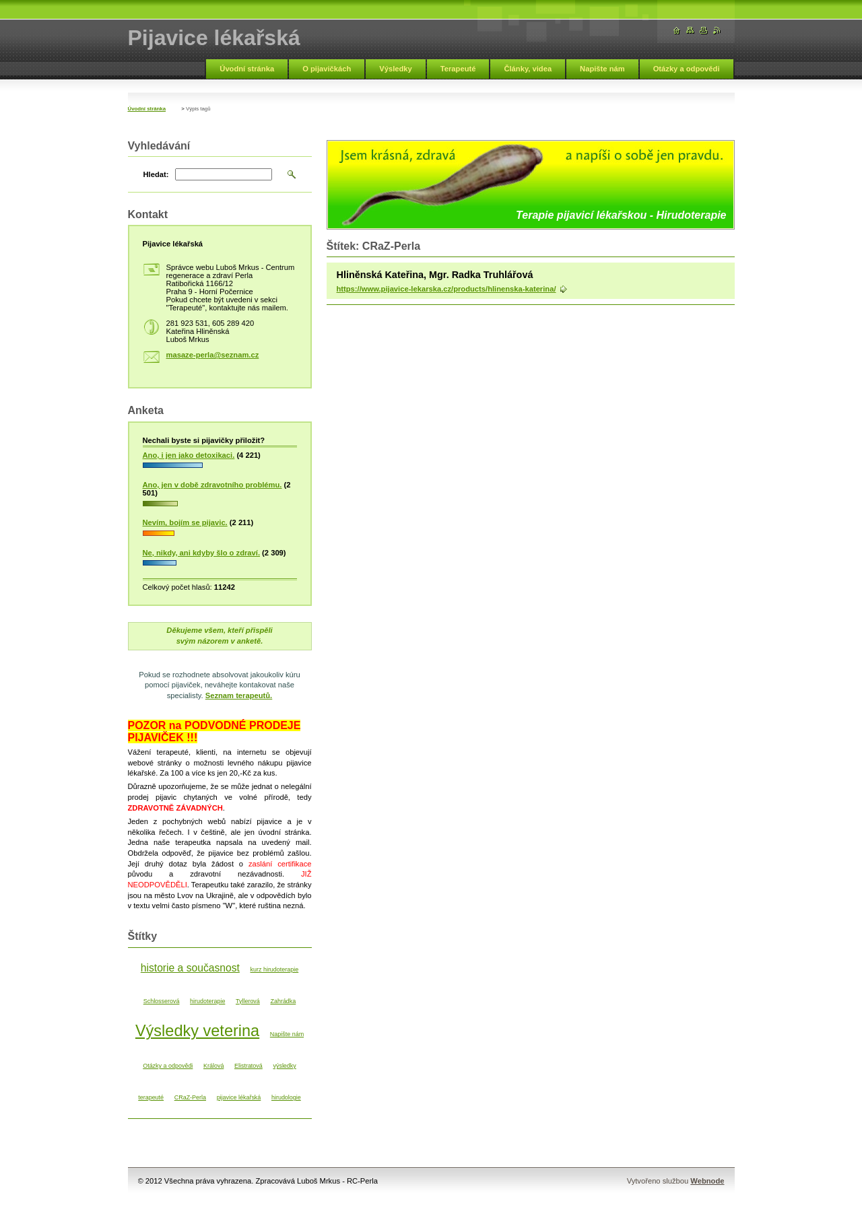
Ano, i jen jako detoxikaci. (189, 455)
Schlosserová (161, 1001)
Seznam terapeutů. (238, 695)
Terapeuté (458, 69)
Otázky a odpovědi (686, 69)
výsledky (284, 1065)
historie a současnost (190, 968)
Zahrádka (283, 1001)
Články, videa (528, 69)
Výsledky (395, 69)
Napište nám (602, 69)
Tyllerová (248, 1001)
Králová (213, 1065)
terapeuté (151, 1097)
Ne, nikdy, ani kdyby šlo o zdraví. (202, 553)
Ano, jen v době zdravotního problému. (212, 485)
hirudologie (286, 1097)
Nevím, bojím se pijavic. (185, 522)
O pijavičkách (326, 69)
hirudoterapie (207, 1001)
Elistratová (248, 1065)
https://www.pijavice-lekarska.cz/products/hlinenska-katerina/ (446, 289)
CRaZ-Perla (190, 1097)
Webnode (707, 1181)
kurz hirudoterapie (275, 969)
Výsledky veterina (197, 1030)
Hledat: (156, 174)
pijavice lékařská (239, 1097)
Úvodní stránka (247, 69)
